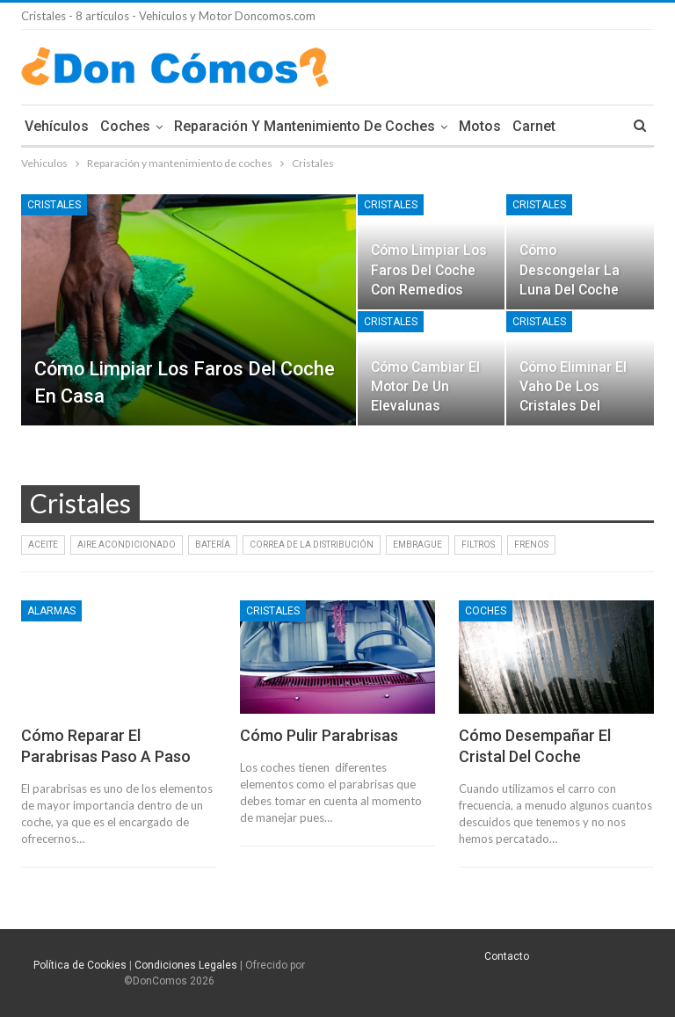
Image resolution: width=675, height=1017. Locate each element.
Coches (125, 126)
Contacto (506, 956)
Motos (480, 126)
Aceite (43, 544)
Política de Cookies (80, 965)
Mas (581, 126)
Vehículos (57, 126)
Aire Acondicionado (126, 544)
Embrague (417, 544)
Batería (212, 544)
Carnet (533, 126)
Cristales (54, 205)
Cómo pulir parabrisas (319, 735)
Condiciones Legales (185, 965)
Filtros (478, 544)
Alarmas (51, 611)
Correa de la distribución (312, 544)
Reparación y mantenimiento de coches (304, 126)
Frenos (531, 544)
